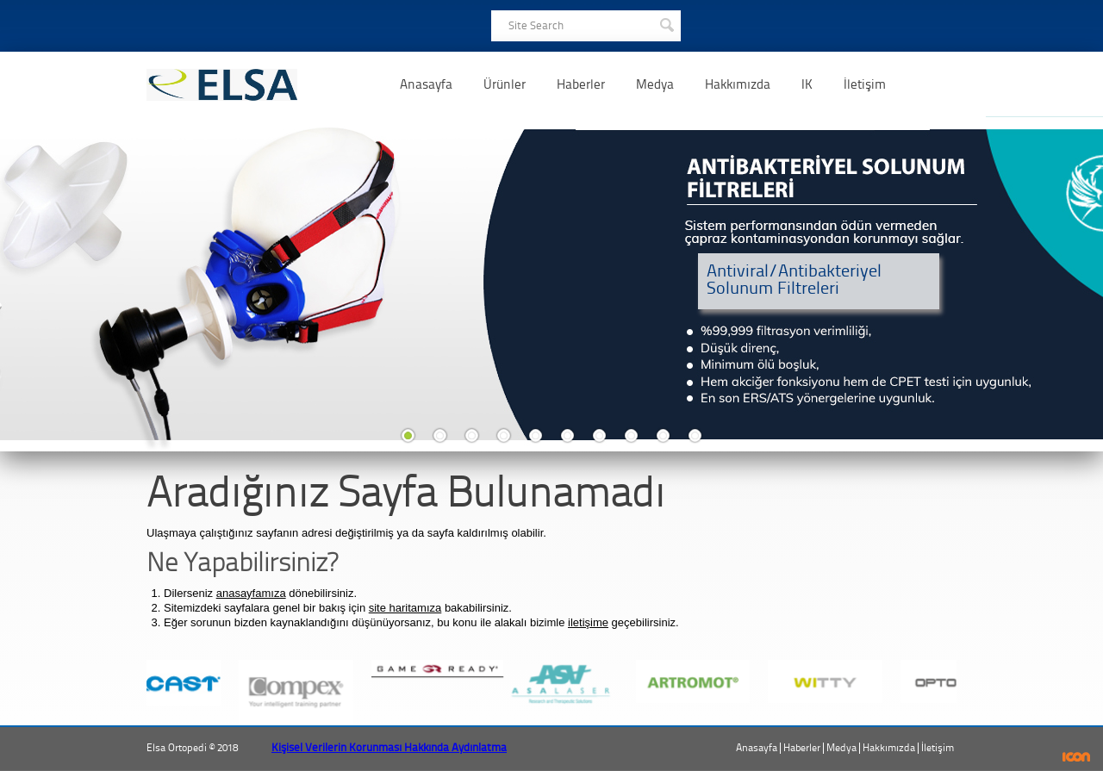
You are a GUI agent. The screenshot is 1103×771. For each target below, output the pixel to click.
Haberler (581, 84)
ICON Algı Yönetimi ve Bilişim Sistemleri (1076, 757)
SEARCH (666, 23)
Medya (655, 84)
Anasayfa (426, 84)
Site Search (536, 25)
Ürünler (504, 84)
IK (807, 84)
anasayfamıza (251, 593)
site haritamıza (405, 607)
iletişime (588, 622)
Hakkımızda (737, 84)
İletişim (865, 84)
